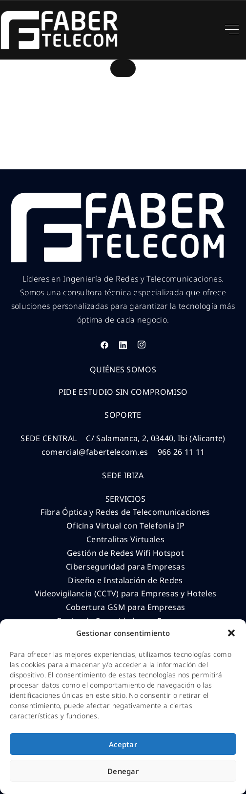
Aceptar (123, 744)
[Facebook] (104, 345)
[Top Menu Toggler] (232, 30)
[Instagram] (141, 345)
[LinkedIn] (123, 345)
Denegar (123, 771)
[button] (231, 633)
